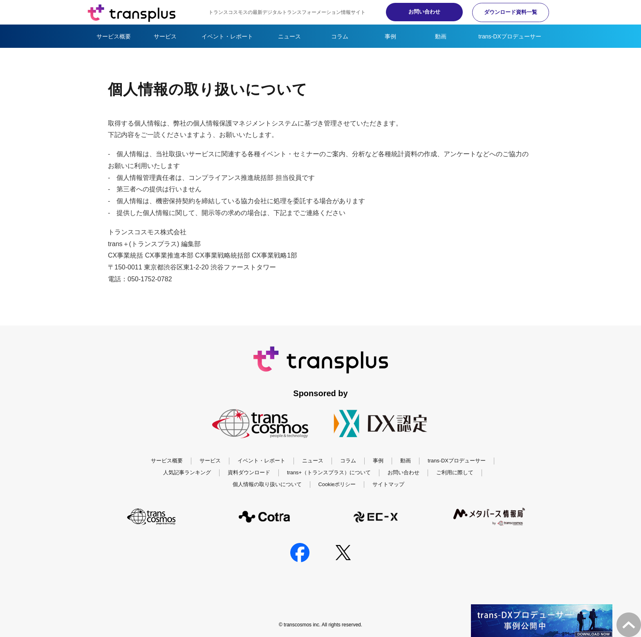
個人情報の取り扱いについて (267, 484)
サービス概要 (113, 36)
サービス (165, 36)
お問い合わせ (419, 12)
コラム (339, 36)
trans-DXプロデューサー (509, 36)
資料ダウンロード (249, 472)
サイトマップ (388, 484)
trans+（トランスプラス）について (329, 472)
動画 (440, 36)
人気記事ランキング (187, 472)
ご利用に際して (454, 472)
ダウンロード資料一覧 (508, 12)
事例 (390, 36)
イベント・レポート (227, 36)
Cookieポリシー (337, 484)
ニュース (289, 36)
